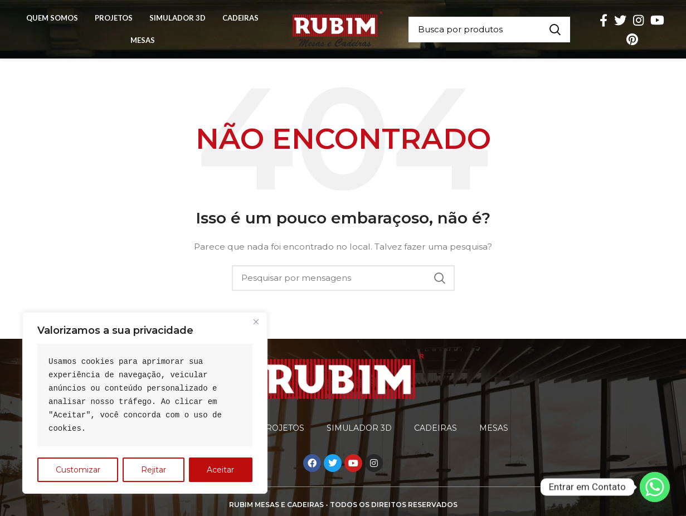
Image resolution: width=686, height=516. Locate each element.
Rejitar (153, 470)
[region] (144, 403)
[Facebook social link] (603, 20)
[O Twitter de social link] (620, 20)
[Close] (255, 321)
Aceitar (220, 470)
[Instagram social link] (638, 20)
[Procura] (489, 29)
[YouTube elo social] (657, 20)
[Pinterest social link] (632, 39)
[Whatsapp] (655, 487)
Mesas (493, 428)
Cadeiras (435, 428)
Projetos (282, 428)
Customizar (78, 470)
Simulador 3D (359, 428)
